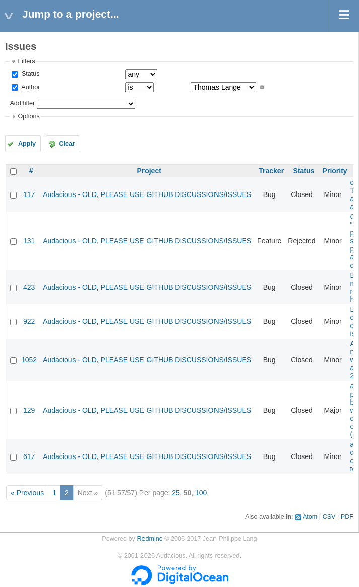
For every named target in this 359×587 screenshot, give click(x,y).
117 (29, 194)
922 (29, 321)
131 (29, 241)
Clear (67, 143)
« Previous (27, 493)
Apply (27, 143)
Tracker (271, 171)
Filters (26, 61)
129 (29, 410)
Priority (335, 171)
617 (29, 456)
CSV (329, 516)
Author (30, 87)
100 (201, 493)
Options (28, 116)
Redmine (149, 538)
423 (29, 287)
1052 (29, 360)
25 (176, 493)
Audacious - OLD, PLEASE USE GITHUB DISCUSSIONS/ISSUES (147, 194)
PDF (347, 516)
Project (149, 171)
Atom (310, 516)
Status (29, 73)
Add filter (22, 103)
